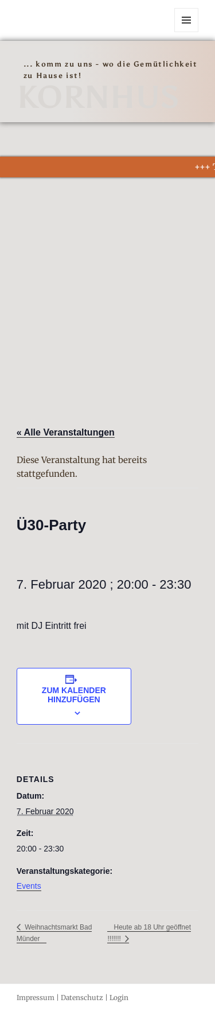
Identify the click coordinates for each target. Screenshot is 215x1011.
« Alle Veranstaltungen (66, 432)
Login (119, 997)
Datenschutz (82, 997)
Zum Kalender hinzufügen (74, 695)
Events (29, 886)
